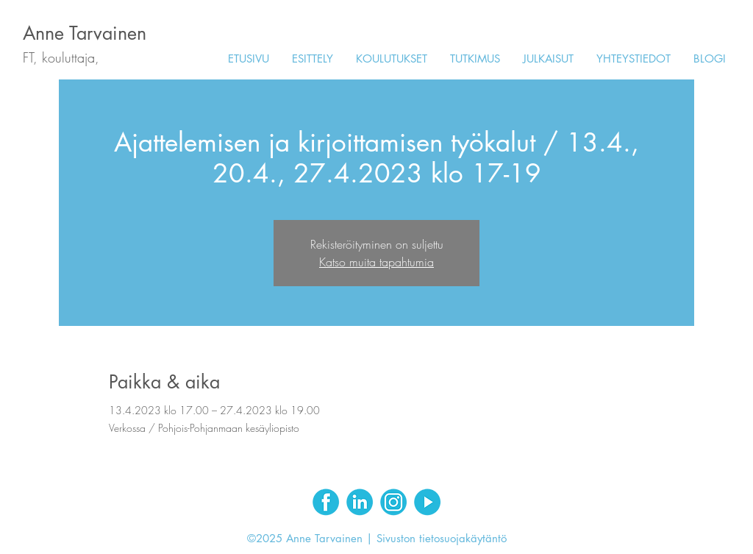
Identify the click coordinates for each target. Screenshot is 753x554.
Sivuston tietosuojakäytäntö (441, 538)
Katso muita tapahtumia (376, 262)
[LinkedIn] (359, 501)
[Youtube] (427, 501)
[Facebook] (325, 501)
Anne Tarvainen (84, 33)
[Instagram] (393, 501)
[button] (391, 59)
